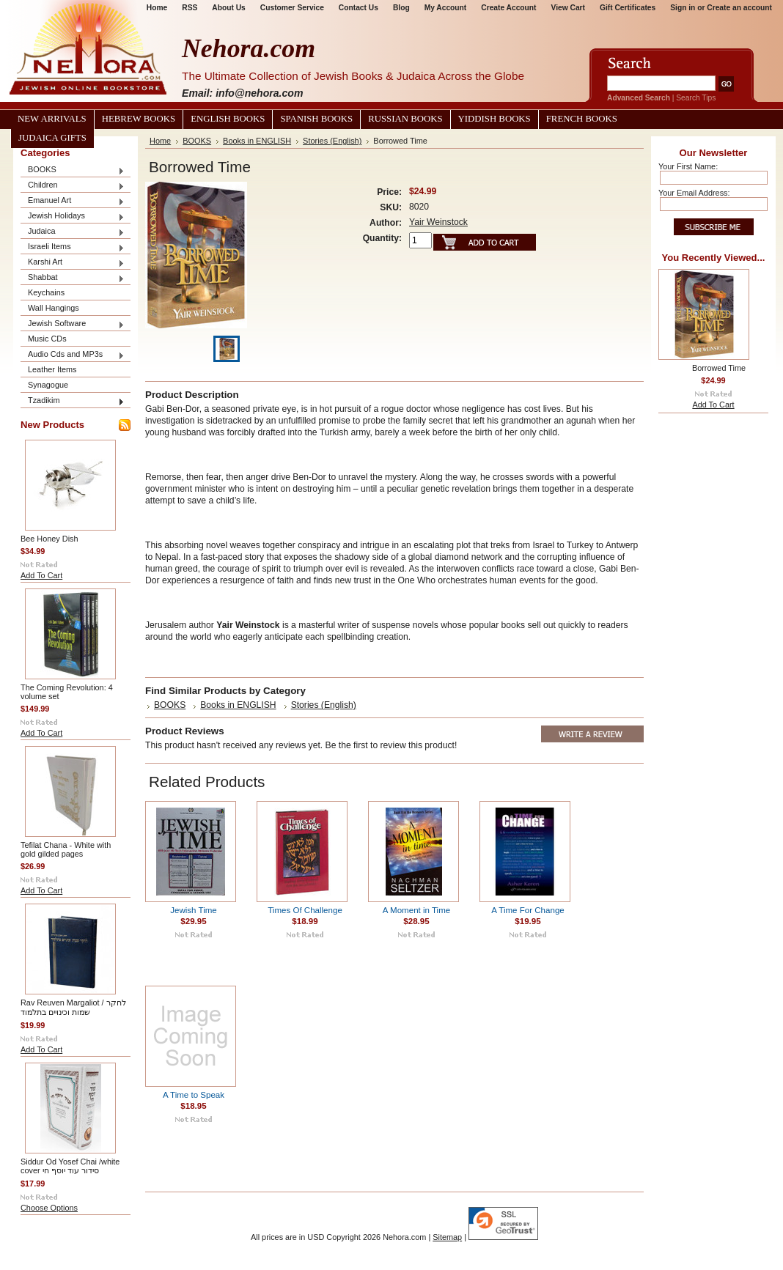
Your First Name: (688, 166)
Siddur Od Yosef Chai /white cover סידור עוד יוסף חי (70, 1166)
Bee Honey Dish (49, 538)
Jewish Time (193, 910)
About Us (228, 8)
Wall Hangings (53, 307)
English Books (228, 119)
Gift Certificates (627, 8)
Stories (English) (332, 140)
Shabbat (73, 278)
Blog (401, 8)
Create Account (508, 8)
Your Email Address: (694, 192)
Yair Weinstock (438, 222)
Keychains (46, 292)
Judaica (73, 231)
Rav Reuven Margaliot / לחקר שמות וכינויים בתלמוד (73, 1007)
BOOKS (73, 170)
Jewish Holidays (73, 216)
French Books (581, 119)
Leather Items (52, 369)
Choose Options (49, 1207)
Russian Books (405, 119)
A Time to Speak (193, 1094)
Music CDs (47, 338)
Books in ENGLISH (257, 140)
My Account (445, 8)
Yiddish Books (494, 119)
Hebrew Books (138, 119)
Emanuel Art (73, 201)
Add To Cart (41, 575)
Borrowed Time (719, 367)
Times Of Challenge (305, 910)
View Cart (568, 8)
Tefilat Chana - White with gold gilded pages (66, 849)
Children (73, 185)
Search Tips (696, 98)
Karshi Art (73, 262)
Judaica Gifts (52, 138)
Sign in (682, 8)
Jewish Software (73, 324)
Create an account (739, 8)
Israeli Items (73, 247)
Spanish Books (316, 119)
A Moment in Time (416, 910)
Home (160, 140)
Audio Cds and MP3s (73, 355)
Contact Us (358, 8)
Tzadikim (73, 401)
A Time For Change (527, 910)
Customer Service (292, 8)
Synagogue (48, 384)
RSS (189, 8)
